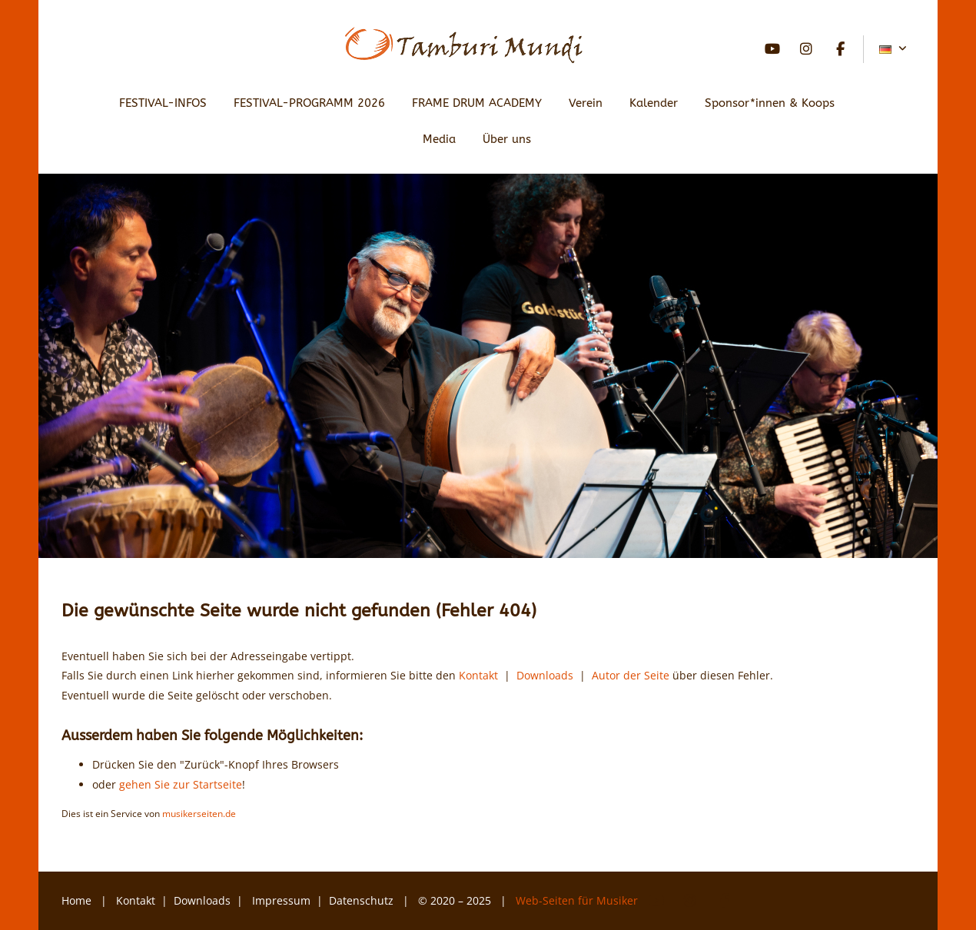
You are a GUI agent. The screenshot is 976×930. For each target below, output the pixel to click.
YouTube (772, 49)
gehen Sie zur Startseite (180, 784)
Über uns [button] (507, 139)
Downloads (544, 675)
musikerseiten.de (199, 813)
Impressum (281, 900)
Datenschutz (363, 900)
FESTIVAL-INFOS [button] (163, 103)
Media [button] (439, 139)
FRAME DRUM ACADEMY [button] (477, 103)
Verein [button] (586, 103)
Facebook (840, 49)
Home (76, 900)
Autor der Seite (630, 675)
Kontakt (478, 675)
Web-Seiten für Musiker (578, 900)
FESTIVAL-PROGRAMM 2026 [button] (309, 103)
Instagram (806, 49)
